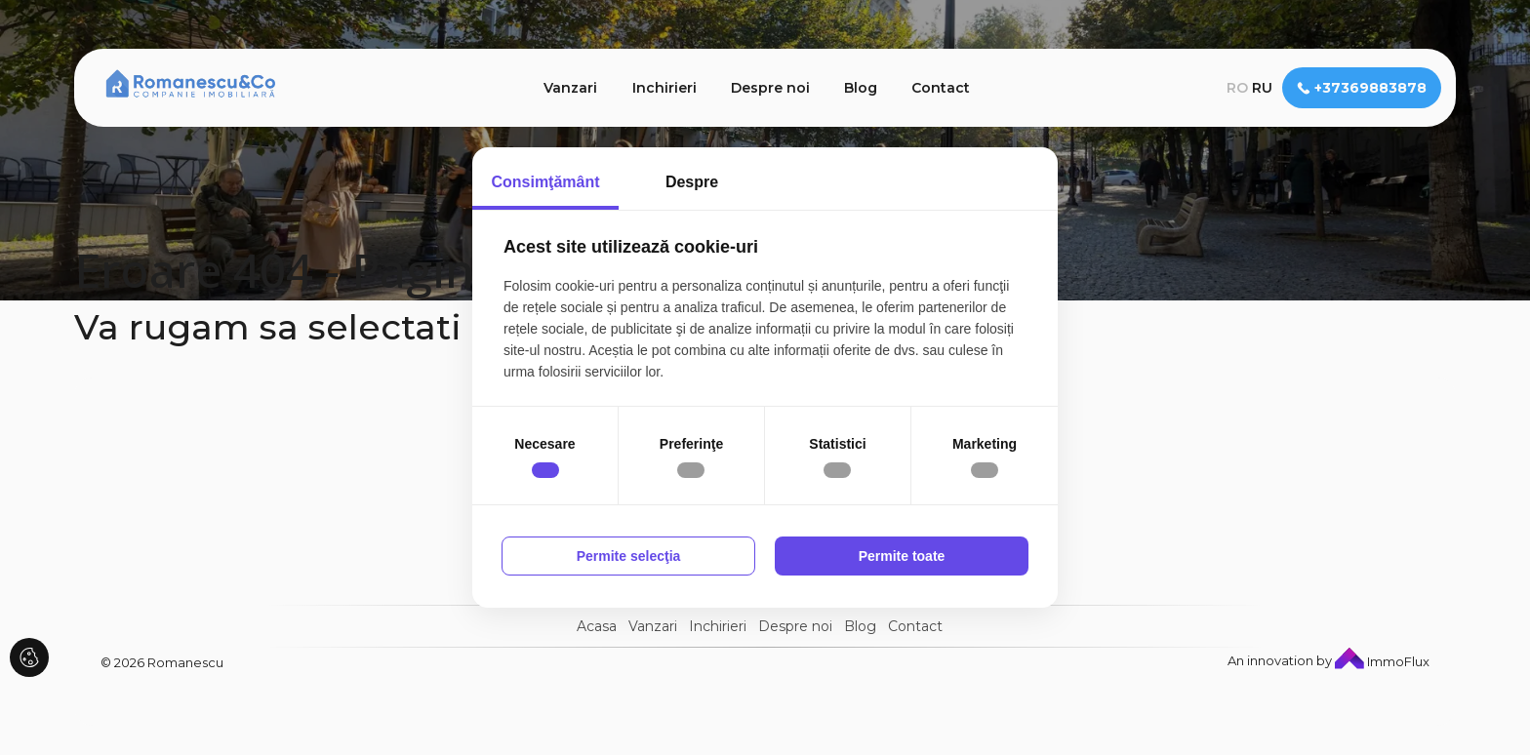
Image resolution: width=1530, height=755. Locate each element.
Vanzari (570, 88)
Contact (940, 88)
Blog (860, 88)
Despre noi (770, 88)
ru (1262, 88)
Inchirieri (664, 88)
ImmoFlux (1382, 661)
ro (1237, 88)
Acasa (597, 626)
